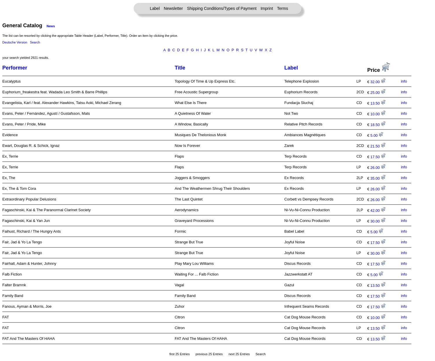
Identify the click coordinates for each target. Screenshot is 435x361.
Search (35, 42)
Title (180, 68)
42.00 (378, 210)
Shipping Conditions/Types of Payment (222, 8)
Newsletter (173, 8)
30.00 (378, 221)
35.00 (378, 178)
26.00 (378, 167)
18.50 (378, 125)
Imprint (267, 8)
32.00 (378, 82)
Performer (14, 68)
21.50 (378, 146)
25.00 (378, 92)
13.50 (378, 103)
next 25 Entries (239, 354)
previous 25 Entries (209, 354)
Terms (282, 8)
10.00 (378, 114)
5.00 (377, 135)
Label (155, 8)
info (404, 81)
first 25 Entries (179, 354)
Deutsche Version (14, 42)
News (51, 26)
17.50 (378, 157)
